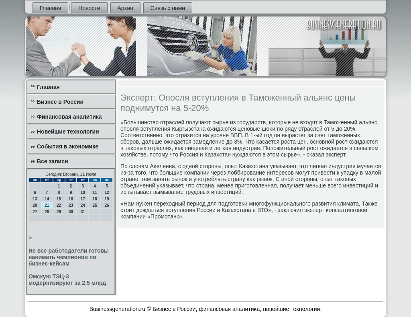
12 (106, 192)
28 (47, 212)
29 (59, 212)
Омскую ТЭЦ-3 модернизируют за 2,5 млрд (67, 279)
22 (59, 205)
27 (35, 212)
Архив (125, 8)
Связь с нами (168, 8)
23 (71, 205)
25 (95, 205)
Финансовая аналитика (69, 116)
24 (83, 205)
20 (35, 205)
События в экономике (67, 146)
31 (83, 212)
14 (47, 199)
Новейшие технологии (68, 131)
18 (95, 199)
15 (59, 199)
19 (106, 199)
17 (83, 199)
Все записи (52, 161)
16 (71, 199)
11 (95, 192)
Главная (50, 8)
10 (83, 192)
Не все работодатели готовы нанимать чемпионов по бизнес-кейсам (68, 257)
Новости (89, 8)
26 (106, 205)
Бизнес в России (60, 102)
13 (35, 199)
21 (47, 205)
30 (71, 212)
